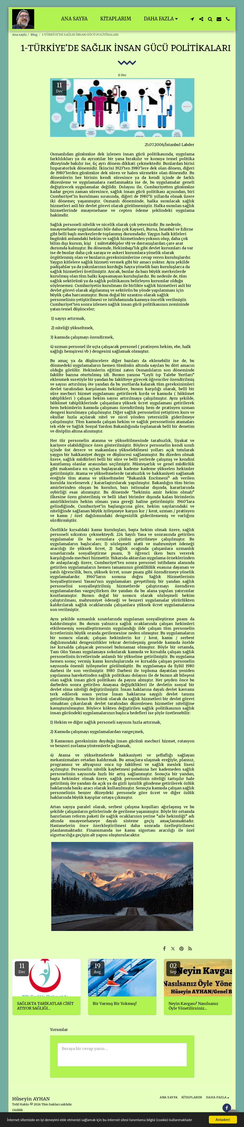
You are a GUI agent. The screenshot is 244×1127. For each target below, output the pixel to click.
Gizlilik (17, 1110)
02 (173, 968)
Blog (34, 34)
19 (97, 968)
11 (22, 968)
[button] (192, 18)
